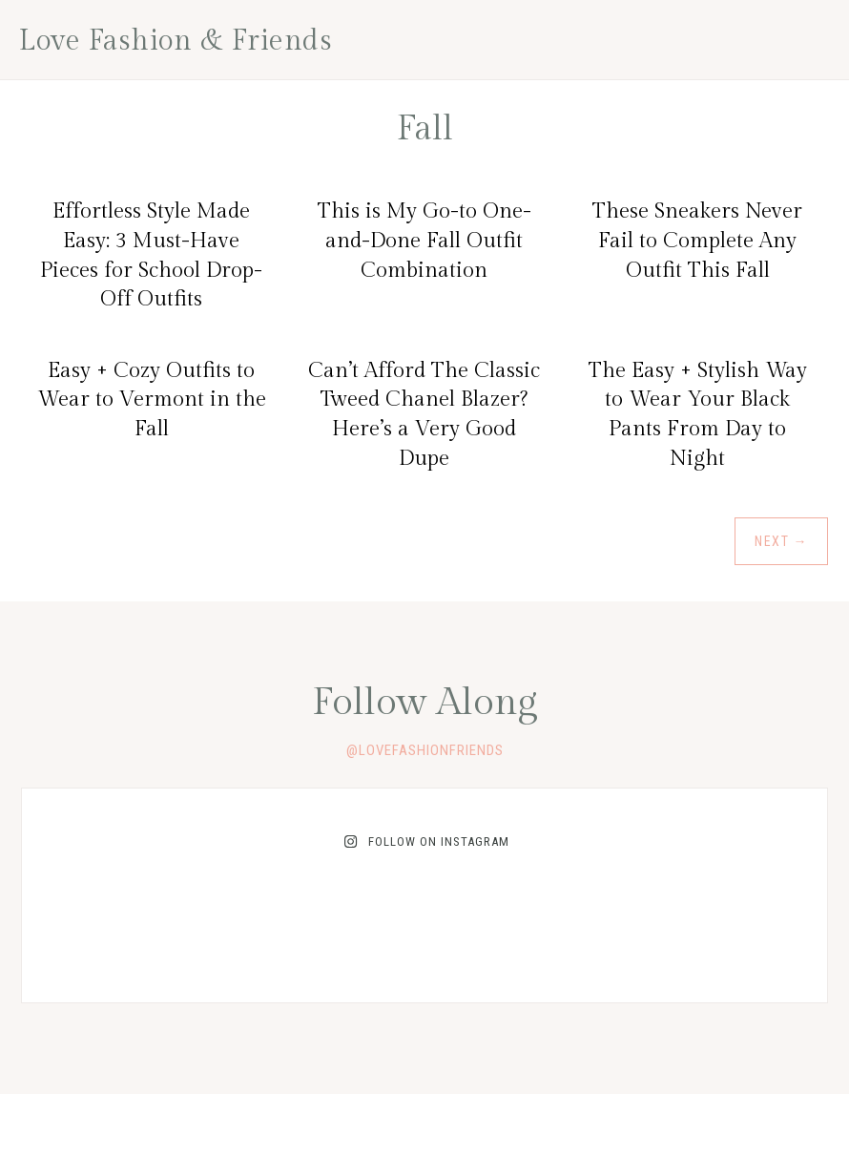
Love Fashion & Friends (175, 41)
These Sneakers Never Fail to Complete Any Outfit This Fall (697, 241)
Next (781, 541)
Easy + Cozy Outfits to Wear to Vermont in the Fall (151, 400)
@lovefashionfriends (425, 750)
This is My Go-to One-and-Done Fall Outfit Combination (424, 241)
